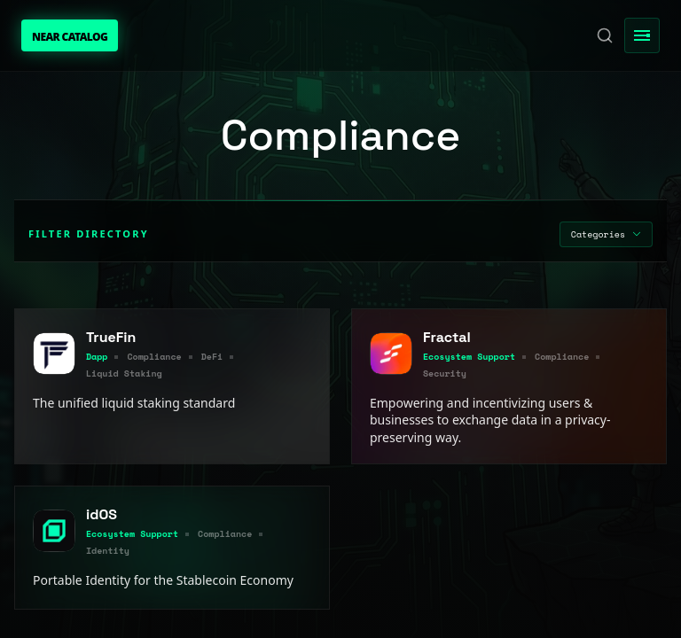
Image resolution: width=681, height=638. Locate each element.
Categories (606, 234)
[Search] (605, 35)
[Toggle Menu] (642, 35)
